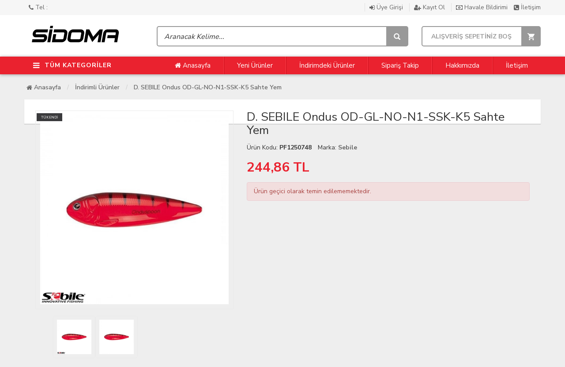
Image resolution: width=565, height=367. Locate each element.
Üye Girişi (387, 7)
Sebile (347, 147)
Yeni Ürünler (255, 65)
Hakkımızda (462, 65)
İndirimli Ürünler (97, 87)
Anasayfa (193, 65)
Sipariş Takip (400, 65)
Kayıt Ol (430, 7)
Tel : (38, 7)
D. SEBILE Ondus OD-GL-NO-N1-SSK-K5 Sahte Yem (208, 87)
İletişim (527, 7)
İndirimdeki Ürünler (327, 65)
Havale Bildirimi (482, 7)
